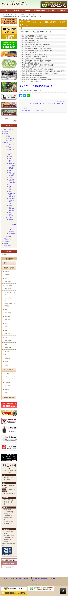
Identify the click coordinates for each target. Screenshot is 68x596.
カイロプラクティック (11, 176)
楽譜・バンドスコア (11, 202)
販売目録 (6, 133)
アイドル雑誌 (12, 233)
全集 (7, 135)
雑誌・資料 (9, 140)
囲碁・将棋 (11, 209)
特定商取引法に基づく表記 (40, 578)
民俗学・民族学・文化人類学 (11, 164)
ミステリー (9, 235)
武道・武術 (7, 333)
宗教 (10, 170)
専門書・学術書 (9, 268)
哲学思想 (7, 271)
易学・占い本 (12, 195)
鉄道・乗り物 (12, 198)
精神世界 (11, 216)
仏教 (10, 172)
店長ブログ (6, 131)
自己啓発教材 (12, 181)
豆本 (10, 214)
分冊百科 (8, 148)
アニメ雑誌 (11, 231)
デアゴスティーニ (11, 150)
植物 (10, 191)
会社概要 (18, 578)
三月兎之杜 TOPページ (7, 578)
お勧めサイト (27, 578)
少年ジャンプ (13, 221)
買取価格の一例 (7, 239)
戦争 (10, 158)
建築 (10, 188)
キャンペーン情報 (8, 129)
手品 (10, 161)
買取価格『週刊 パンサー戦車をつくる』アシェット (36, 110)
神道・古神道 (12, 174)
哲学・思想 (11, 167)
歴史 (10, 186)
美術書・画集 (12, 200)
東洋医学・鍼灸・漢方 (10, 293)
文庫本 (10, 205)
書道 (10, 207)
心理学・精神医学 (11, 183)
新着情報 (6, 243)
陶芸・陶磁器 (12, 210)
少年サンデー (13, 228)
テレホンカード (10, 144)
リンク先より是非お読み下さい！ (35, 86)
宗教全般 (7, 274)
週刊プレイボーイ (9, 393)
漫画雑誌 (11, 219)
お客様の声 (6, 241)
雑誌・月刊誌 (8, 370)
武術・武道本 (12, 196)
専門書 (8, 137)
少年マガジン (13, 225)
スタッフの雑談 (7, 245)
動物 (10, 189)
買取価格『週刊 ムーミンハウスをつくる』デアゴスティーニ (47, 103)
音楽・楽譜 (7, 320)
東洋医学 (11, 168)
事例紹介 (6, 142)
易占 (6, 327)
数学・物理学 (12, 179)
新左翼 (10, 156)
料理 (10, 212)
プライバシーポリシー (56, 578)
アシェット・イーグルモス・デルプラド (10, 378)
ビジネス (11, 160)
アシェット (11, 153)
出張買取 (8, 236)
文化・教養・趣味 (10, 138)
